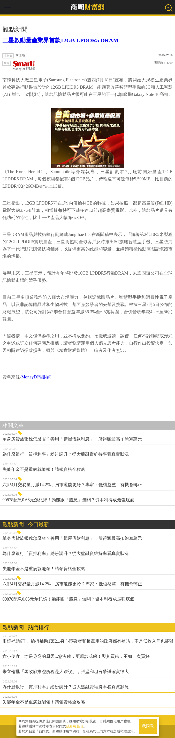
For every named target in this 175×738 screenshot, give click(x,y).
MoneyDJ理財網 (36, 377)
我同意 (148, 726)
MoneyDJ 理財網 (24, 66)
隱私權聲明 (74, 726)
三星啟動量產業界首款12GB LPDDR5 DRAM (60, 40)
